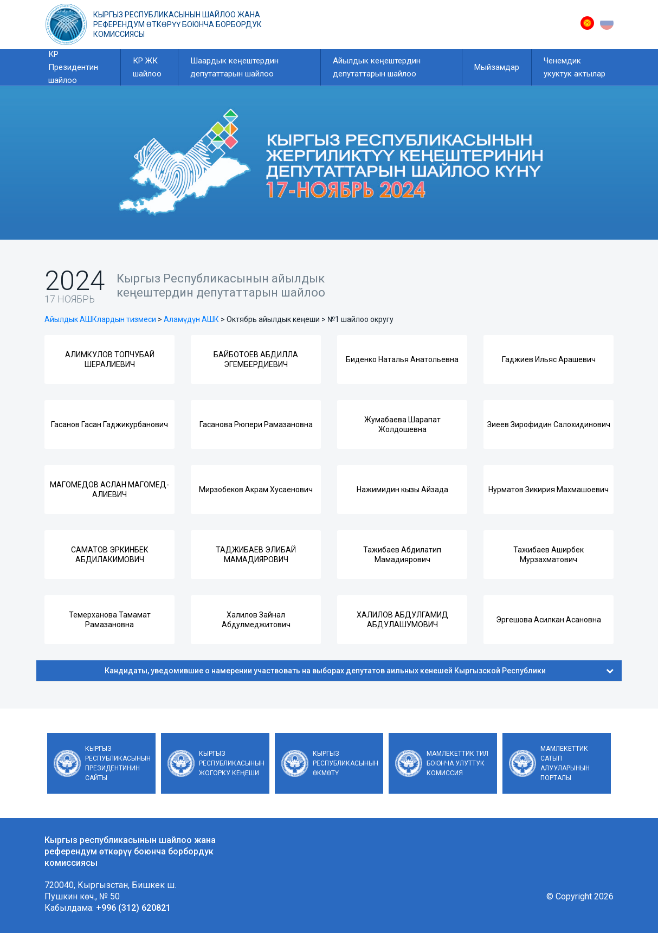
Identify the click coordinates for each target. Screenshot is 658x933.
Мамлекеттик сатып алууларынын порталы (565, 763)
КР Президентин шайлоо (73, 67)
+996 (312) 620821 (133, 908)
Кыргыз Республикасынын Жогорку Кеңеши (232, 763)
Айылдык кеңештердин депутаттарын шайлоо (377, 67)
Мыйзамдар (496, 67)
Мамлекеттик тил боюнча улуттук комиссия (457, 763)
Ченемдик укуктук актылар (574, 67)
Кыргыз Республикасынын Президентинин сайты (118, 763)
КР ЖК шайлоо (147, 67)
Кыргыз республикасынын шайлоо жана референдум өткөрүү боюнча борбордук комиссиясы (177, 24)
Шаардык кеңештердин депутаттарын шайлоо (234, 67)
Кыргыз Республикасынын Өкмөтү (345, 763)
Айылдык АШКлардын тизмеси (100, 319)
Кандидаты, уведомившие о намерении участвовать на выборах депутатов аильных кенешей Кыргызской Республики (359, 670)
